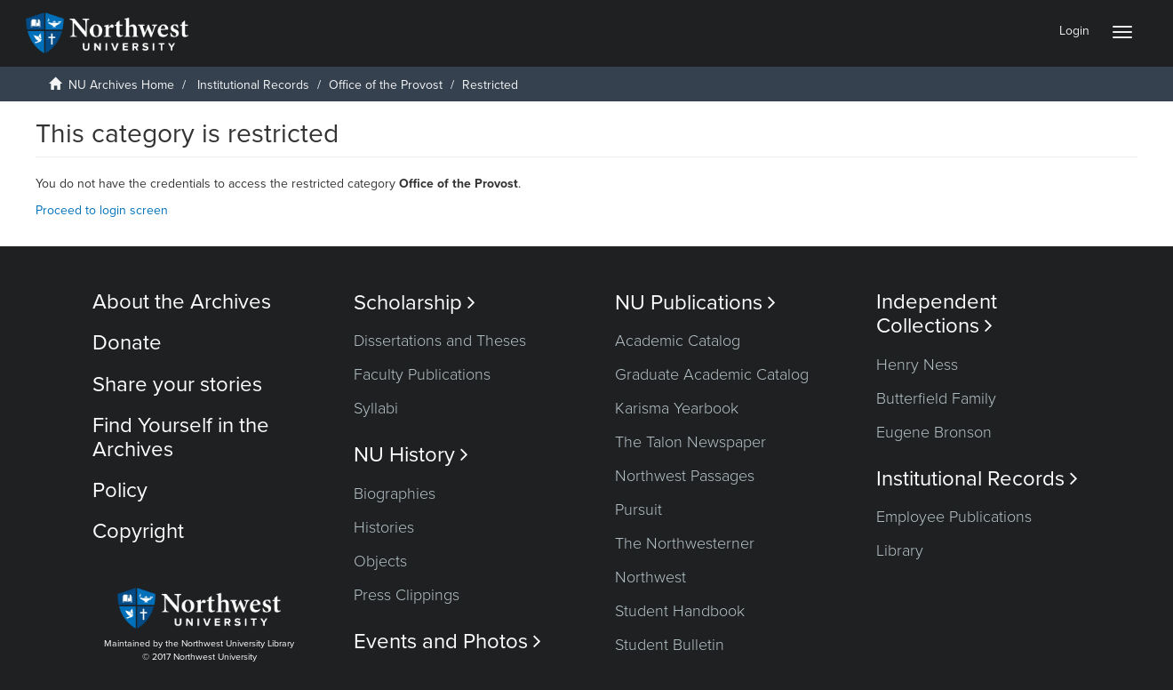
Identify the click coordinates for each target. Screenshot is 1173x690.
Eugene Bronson (934, 432)
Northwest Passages (684, 475)
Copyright (138, 531)
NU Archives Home (121, 84)
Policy (120, 490)
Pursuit (638, 509)
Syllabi (376, 408)
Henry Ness (917, 364)
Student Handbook (680, 611)
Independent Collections (936, 314)
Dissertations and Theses (440, 340)
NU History (411, 455)
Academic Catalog (677, 340)
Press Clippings (406, 595)
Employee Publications (954, 516)
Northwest (650, 577)
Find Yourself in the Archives (180, 437)
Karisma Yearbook (676, 408)
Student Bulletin (669, 644)
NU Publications (695, 303)
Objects (380, 561)
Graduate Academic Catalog (712, 374)
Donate (127, 343)
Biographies (394, 493)
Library (899, 550)
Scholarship (414, 303)
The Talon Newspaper (690, 442)
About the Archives (181, 302)
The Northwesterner (684, 543)
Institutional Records (253, 84)
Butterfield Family (936, 398)
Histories (384, 527)
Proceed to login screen (102, 210)
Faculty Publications (422, 374)
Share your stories (177, 384)
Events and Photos (447, 641)
